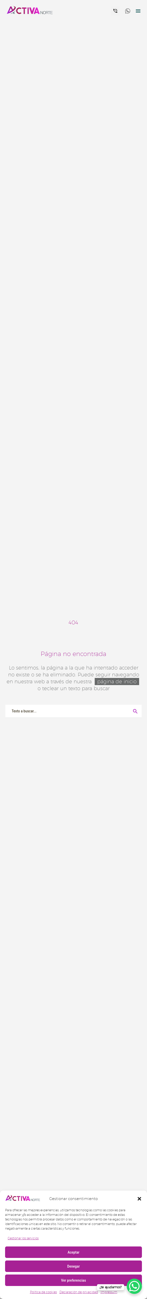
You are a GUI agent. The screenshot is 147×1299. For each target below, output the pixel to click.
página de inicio (117, 681)
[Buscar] (73, 711)
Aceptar (73, 1252)
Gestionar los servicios (23, 1238)
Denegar (73, 1266)
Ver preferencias (73, 1280)
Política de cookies (43, 1292)
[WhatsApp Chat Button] (134, 1286)
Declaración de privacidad (78, 1292)
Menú (138, 10)
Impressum (109, 1292)
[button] (139, 1198)
